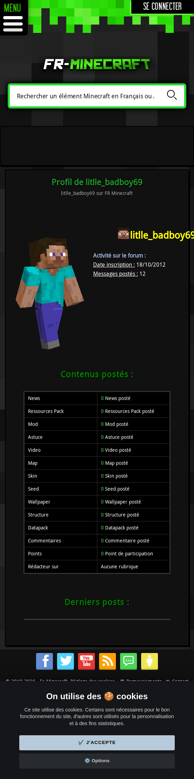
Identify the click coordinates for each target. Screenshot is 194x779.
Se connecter (162, 7)
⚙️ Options (97, 760)
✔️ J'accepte (97, 742)
